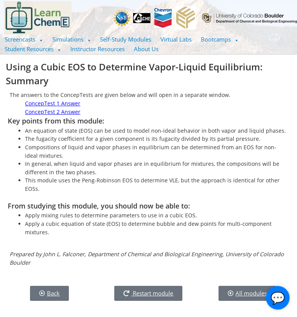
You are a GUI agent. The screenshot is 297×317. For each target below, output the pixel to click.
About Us (146, 49)
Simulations (71, 39)
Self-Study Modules (125, 39)
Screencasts (24, 39)
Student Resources (33, 49)
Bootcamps (220, 39)
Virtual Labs (176, 39)
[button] (24, 39)
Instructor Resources (97, 49)
